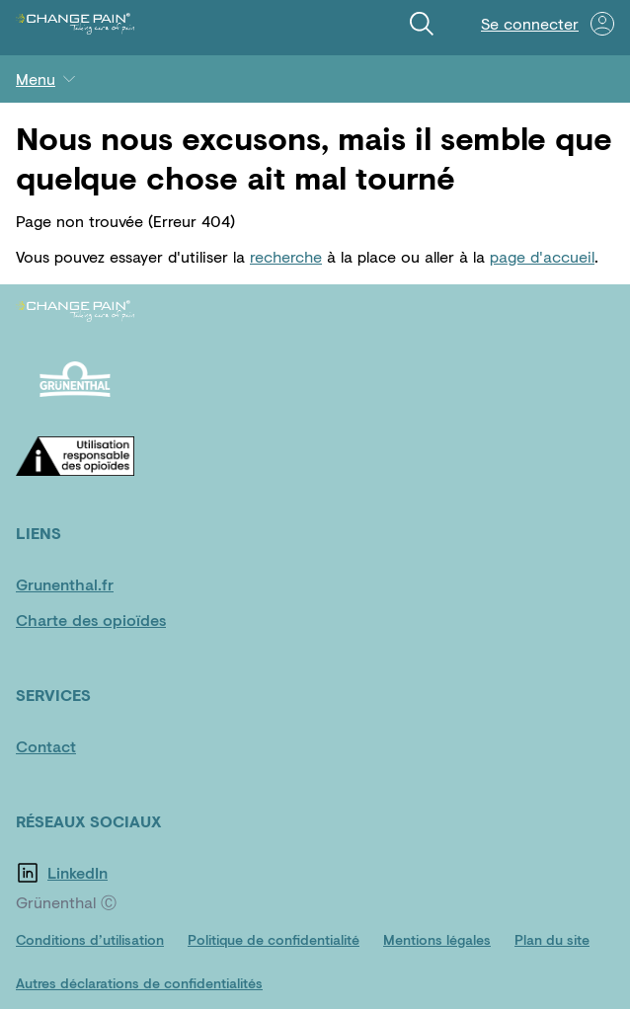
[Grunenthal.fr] (75, 584)
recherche (286, 256)
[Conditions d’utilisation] (90, 940)
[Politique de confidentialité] (273, 940)
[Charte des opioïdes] (91, 620)
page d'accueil (542, 256)
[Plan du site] (552, 940)
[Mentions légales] (437, 940)
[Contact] (75, 746)
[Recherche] (421, 24)
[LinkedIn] (106, 873)
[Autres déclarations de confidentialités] (139, 983)
